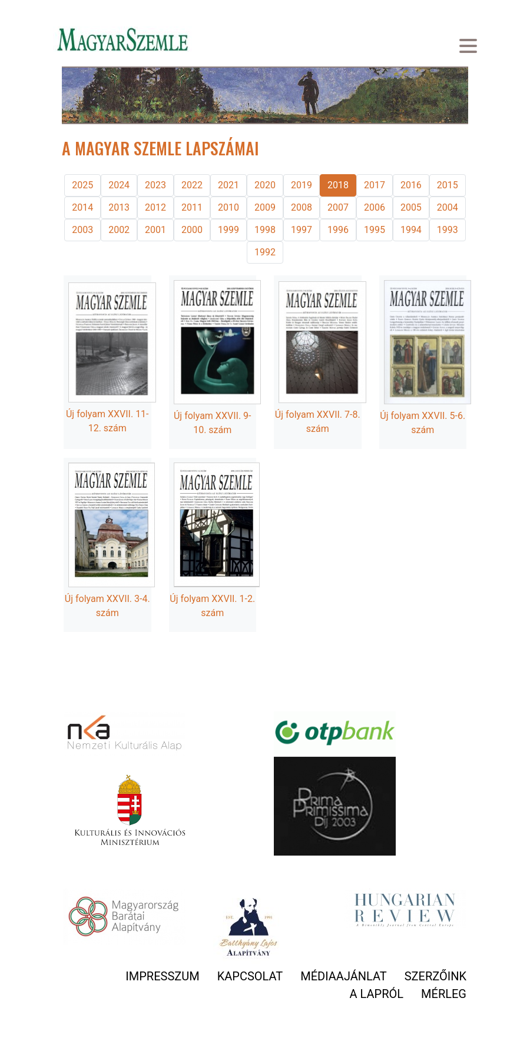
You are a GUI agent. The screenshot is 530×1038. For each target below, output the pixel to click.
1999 (228, 229)
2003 (82, 229)
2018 (338, 185)
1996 (338, 229)
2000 (192, 229)
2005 (411, 207)
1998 (265, 229)
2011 (192, 207)
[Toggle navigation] (468, 47)
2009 (265, 207)
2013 (119, 207)
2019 (301, 185)
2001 (155, 229)
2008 (301, 207)
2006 (374, 207)
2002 (119, 229)
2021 (228, 185)
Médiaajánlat (343, 976)
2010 (228, 207)
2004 (447, 207)
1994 (411, 229)
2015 (447, 185)
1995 (374, 229)
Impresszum (162, 976)
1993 (447, 229)
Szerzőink (435, 976)
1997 (301, 229)
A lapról (376, 994)
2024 (119, 185)
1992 (265, 252)
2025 (82, 185)
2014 (82, 207)
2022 (192, 185)
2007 (338, 207)
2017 (374, 185)
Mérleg (443, 994)
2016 (411, 185)
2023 (155, 185)
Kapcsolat (250, 976)
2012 (155, 207)
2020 (265, 185)
